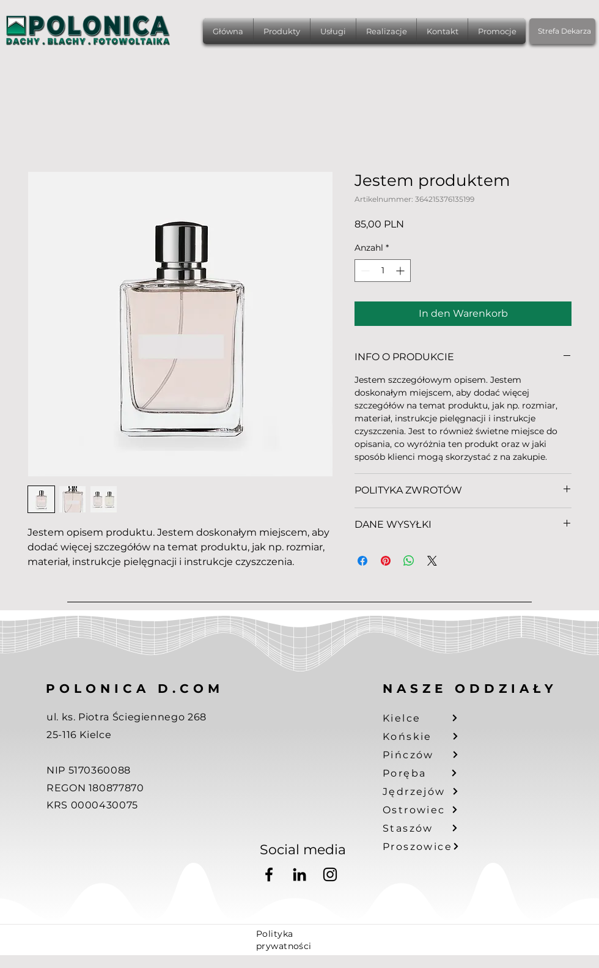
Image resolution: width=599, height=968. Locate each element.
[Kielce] (428, 718)
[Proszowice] (428, 846)
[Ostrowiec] (428, 809)
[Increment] (401, 270)
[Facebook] (269, 874)
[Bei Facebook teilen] (362, 560)
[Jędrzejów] (428, 791)
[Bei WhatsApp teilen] (409, 560)
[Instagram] (330, 874)
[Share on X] (432, 560)
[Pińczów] (428, 754)
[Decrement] (364, 270)
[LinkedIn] (299, 874)
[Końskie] (428, 736)
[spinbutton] (383, 270)
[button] (282, 31)
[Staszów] (428, 828)
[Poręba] (428, 773)
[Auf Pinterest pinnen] (385, 560)
